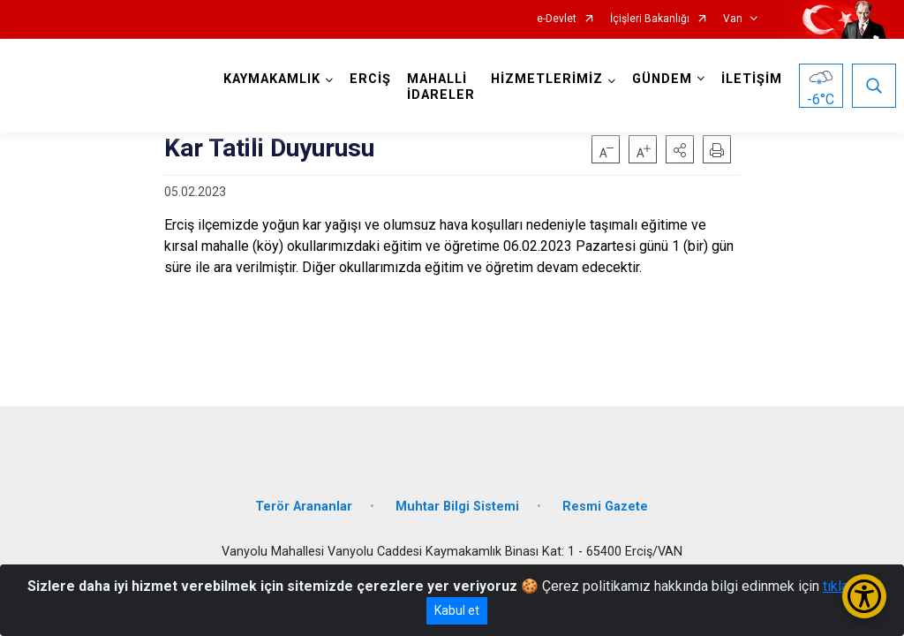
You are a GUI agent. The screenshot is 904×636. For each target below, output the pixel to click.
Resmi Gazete (605, 505)
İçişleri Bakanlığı (649, 19)
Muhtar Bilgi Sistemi (457, 505)
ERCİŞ (370, 79)
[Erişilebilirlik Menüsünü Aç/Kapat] (864, 596)
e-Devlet (556, 19)
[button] (680, 149)
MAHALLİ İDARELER (441, 87)
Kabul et (456, 610)
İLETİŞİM (751, 79)
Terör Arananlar (303, 505)
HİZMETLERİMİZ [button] (547, 79)
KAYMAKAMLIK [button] (271, 79)
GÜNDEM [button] (662, 79)
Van (732, 19)
